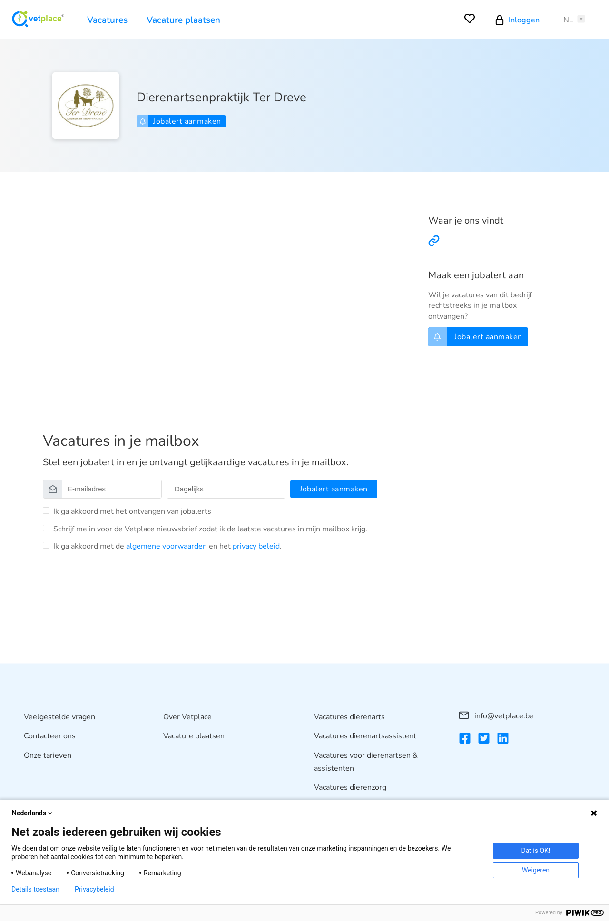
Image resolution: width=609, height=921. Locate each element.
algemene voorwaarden (166, 546)
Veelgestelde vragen (59, 717)
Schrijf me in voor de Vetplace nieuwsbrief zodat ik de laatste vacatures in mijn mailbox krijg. (210, 529)
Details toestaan (35, 889)
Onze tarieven (47, 755)
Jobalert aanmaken (180, 121)
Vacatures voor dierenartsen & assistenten (366, 762)
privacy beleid (256, 546)
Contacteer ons (50, 736)
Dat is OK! (535, 850)
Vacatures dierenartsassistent (365, 736)
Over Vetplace (187, 717)
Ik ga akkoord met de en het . (167, 546)
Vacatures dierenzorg (350, 788)
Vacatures (107, 20)
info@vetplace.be (496, 716)
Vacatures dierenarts (349, 717)
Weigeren (536, 870)
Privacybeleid (94, 889)
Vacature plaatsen (183, 20)
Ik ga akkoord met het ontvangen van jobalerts (132, 511)
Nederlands (33, 813)
